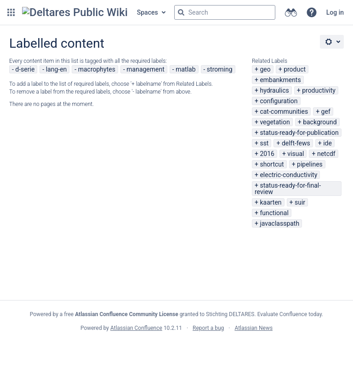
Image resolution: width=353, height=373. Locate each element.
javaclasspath (279, 223)
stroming (220, 69)
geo (265, 69)
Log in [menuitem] (335, 12)
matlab (185, 69)
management (145, 69)
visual (295, 153)
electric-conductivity (288, 174)
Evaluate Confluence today (289, 314)
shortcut (272, 164)
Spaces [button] (147, 12)
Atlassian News (253, 328)
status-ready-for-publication (299, 132)
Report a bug (208, 328)
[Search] (181, 12)
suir (300, 202)
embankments (280, 80)
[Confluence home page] (74, 12)
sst (264, 143)
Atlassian (177, 348)
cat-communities (284, 111)
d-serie (24, 69)
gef (325, 111)
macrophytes (96, 69)
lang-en (56, 69)
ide (327, 143)
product (295, 69)
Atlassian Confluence (136, 328)
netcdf (326, 153)
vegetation (275, 122)
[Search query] (224, 12)
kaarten (270, 202)
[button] (11, 12)
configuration (278, 101)
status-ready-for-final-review (288, 188)
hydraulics (274, 90)
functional (274, 213)
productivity (319, 90)
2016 (267, 153)
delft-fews (296, 143)
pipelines (310, 164)
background (320, 122)
